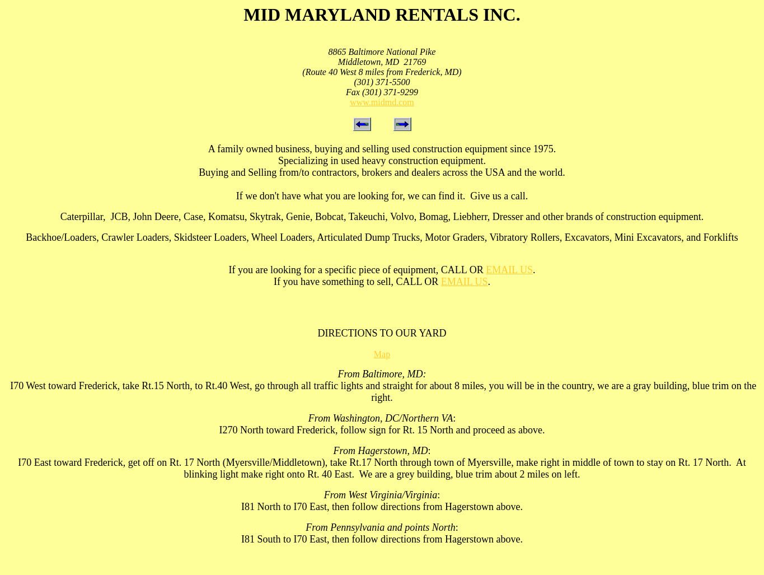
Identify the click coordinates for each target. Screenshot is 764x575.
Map (382, 354)
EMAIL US (509, 269)
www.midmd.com (382, 102)
